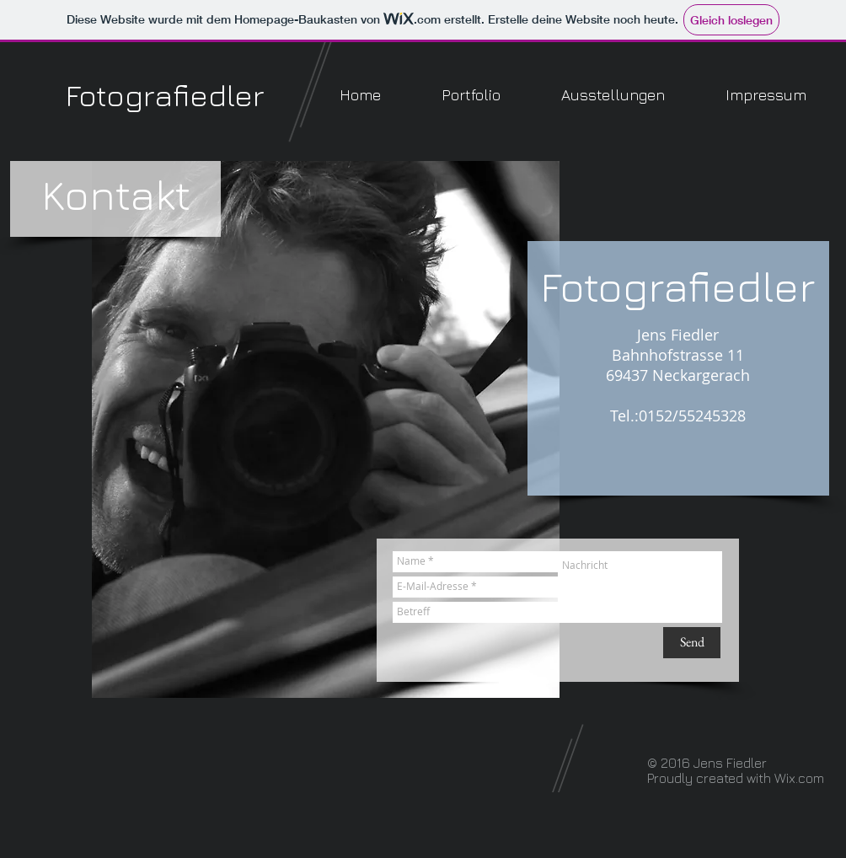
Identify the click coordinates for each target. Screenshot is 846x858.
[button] (471, 95)
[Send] (691, 642)
